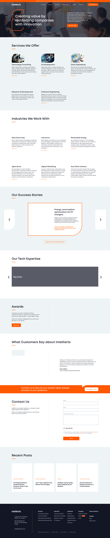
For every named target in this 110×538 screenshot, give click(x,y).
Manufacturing (70, 516)
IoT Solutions (57, 520)
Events (79, 518)
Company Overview (82, 513)
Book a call (72, 25)
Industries (57, 4)
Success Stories (66, 4)
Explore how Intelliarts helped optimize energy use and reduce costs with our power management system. (66, 228)
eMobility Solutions (71, 520)
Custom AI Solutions (42, 516)
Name (65, 400)
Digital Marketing (71, 518)
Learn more (14, 75)
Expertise (50, 4)
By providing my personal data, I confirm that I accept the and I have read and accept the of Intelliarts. (80, 433)
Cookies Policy (72, 532)
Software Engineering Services (45, 520)
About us (16, 325)
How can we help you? (68, 413)
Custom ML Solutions (59, 513)
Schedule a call (91, 389)
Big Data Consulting (58, 518)
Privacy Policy (83, 433)
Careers (81, 516)
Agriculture (69, 522)
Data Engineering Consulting (44, 518)
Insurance (69, 513)
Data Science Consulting (59, 516)
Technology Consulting (43, 513)
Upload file (68, 428)
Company (81, 4)
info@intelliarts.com (20, 529)
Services (43, 4)
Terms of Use (95, 432)
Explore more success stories (55, 241)
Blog (90, 518)
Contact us (93, 4)
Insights (74, 4)
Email (64, 407)
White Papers (92, 520)
